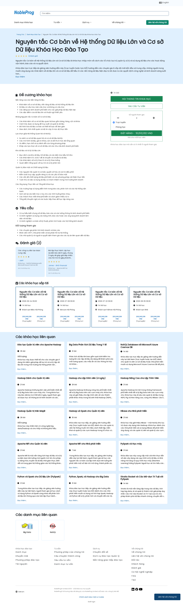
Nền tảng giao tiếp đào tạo (108, 560)
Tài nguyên (21, 564)
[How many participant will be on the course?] (136, 118)
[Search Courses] (104, 13)
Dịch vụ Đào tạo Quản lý (106, 556)
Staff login (91, 602)
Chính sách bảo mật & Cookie (91, 597)
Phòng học (120, 127)
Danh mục (21, 552)
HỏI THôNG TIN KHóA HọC (136, 99)
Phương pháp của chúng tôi (69, 552)
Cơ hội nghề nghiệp (142, 572)
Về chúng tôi (118, 22)
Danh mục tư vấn (63, 564)
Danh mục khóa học (23, 22)
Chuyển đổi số (100, 552)
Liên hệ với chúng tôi (167, 597)
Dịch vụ (86, 22)
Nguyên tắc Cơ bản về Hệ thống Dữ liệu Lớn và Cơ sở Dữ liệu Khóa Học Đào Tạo (72, 34)
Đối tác (135, 560)
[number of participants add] (154, 118)
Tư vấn (57, 22)
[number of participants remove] (118, 118)
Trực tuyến (121, 122)
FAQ (134, 576)
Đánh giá (136, 568)
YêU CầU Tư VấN (136, 106)
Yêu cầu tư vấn (62, 560)
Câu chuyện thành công (67, 556)
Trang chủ (20, 34)
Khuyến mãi (22, 556)
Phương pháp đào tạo (27, 560)
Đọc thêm (20, 76)
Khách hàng (138, 564)
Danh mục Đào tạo (34, 34)
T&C (134, 580)
